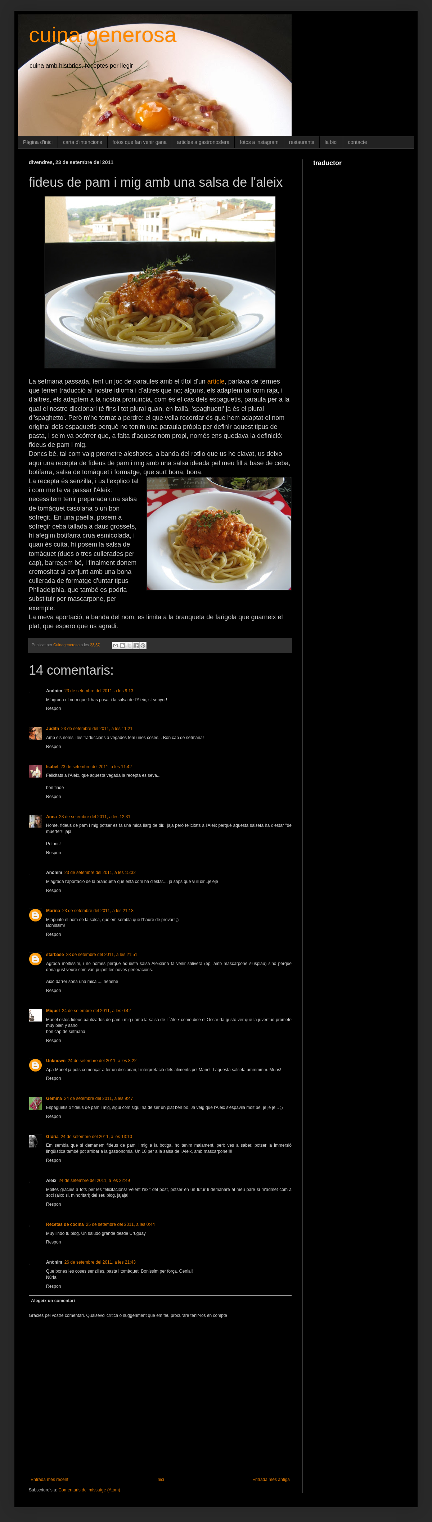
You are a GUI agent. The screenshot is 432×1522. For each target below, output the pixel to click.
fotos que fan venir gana (140, 142)
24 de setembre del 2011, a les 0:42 (96, 1010)
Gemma (54, 1098)
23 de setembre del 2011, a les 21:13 (98, 910)
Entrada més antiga (271, 1479)
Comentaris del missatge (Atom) (89, 1489)
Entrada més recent (49, 1479)
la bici (331, 142)
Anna (51, 816)
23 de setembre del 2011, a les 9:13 (98, 690)
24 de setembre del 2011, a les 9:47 (98, 1098)
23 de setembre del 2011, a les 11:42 (96, 766)
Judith (52, 728)
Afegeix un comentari (53, 1300)
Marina (53, 910)
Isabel (52, 766)
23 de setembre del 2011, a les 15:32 (100, 872)
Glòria (52, 1136)
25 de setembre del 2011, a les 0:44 (120, 1224)
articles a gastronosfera (203, 142)
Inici (160, 1479)
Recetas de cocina (65, 1224)
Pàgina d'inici (38, 142)
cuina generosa (102, 35)
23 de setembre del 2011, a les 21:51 (101, 954)
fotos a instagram (259, 142)
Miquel (53, 1010)
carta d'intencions (82, 142)
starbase (55, 954)
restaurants (301, 142)
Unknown (56, 1060)
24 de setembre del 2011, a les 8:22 (102, 1060)
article (216, 381)
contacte (357, 142)
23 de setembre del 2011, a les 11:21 (96, 728)
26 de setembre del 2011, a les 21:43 (100, 1262)
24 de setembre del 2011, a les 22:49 (94, 1180)
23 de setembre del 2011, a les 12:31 (94, 816)
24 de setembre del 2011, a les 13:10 (96, 1136)
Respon (53, 708)
